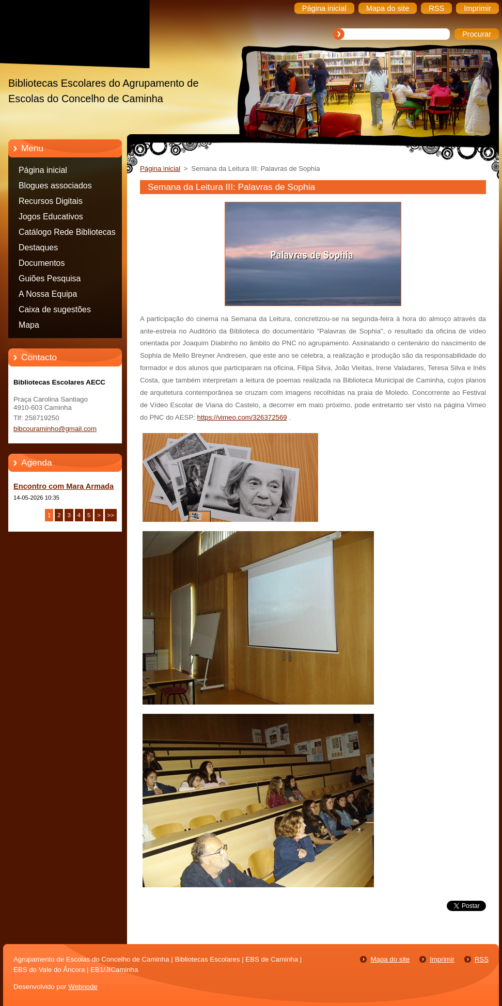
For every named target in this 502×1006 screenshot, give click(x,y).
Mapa (29, 325)
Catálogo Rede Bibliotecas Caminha (67, 234)
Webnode (83, 987)
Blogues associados (55, 185)
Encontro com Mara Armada (63, 486)
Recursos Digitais (51, 201)
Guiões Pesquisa (50, 278)
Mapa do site (390, 959)
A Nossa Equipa (48, 294)
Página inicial (43, 170)
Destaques (38, 247)
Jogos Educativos (51, 216)
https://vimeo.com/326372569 (242, 417)
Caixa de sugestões (55, 309)
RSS (482, 959)
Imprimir (442, 959)
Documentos (42, 263)
